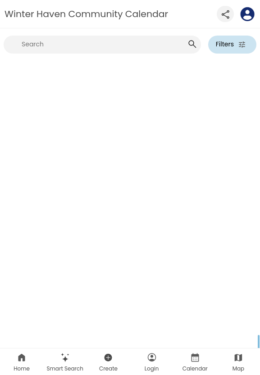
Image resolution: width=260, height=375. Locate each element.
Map (239, 362)
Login (152, 362)
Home (22, 362)
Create (108, 362)
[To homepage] (247, 14)
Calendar (195, 362)
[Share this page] (225, 14)
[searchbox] (102, 45)
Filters (231, 44)
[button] (64, 361)
